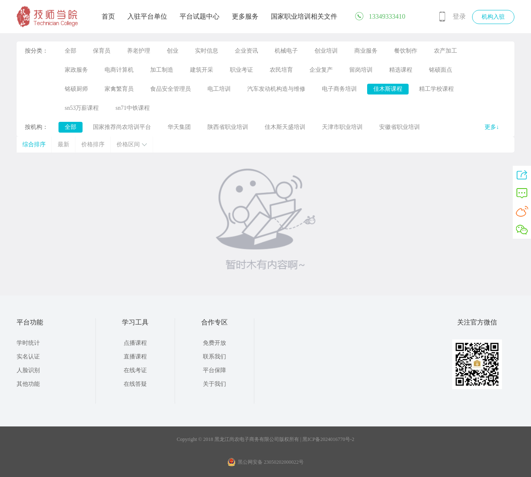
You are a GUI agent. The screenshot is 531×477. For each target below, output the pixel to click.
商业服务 (366, 51)
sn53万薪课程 (82, 108)
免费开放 (214, 343)
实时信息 (206, 51)
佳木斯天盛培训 (285, 127)
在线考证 (135, 370)
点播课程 (135, 343)
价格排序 (93, 144)
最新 (63, 144)
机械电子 (286, 51)
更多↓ (492, 127)
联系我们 (214, 357)
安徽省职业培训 (399, 127)
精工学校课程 (436, 89)
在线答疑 (135, 384)
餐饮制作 (405, 51)
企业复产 (321, 70)
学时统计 (28, 343)
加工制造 (161, 70)
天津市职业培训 (342, 127)
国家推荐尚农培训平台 (122, 127)
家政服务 (76, 70)
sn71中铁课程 (132, 108)
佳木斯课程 (387, 89)
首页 (108, 16)
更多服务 (245, 16)
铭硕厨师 (76, 89)
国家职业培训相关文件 (304, 16)
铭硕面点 (440, 70)
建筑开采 (201, 70)
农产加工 (445, 51)
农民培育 (281, 70)
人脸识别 (28, 370)
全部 (70, 51)
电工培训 (219, 89)
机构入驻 (493, 17)
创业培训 (326, 51)
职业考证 (241, 70)
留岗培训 (361, 70)
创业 (172, 51)
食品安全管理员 (170, 89)
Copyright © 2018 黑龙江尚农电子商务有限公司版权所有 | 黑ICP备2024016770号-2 (265, 439)
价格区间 (132, 144)
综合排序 (34, 144)
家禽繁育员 (119, 89)
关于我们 (214, 384)
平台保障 (214, 370)
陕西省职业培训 (227, 127)
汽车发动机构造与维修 (276, 89)
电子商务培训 (339, 89)
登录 (459, 16)
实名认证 (28, 357)
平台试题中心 (199, 16)
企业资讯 (246, 51)
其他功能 (28, 384)
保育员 (101, 51)
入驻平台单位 (147, 16)
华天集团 (179, 127)
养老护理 (138, 51)
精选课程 (400, 70)
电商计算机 (119, 70)
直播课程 (135, 357)
